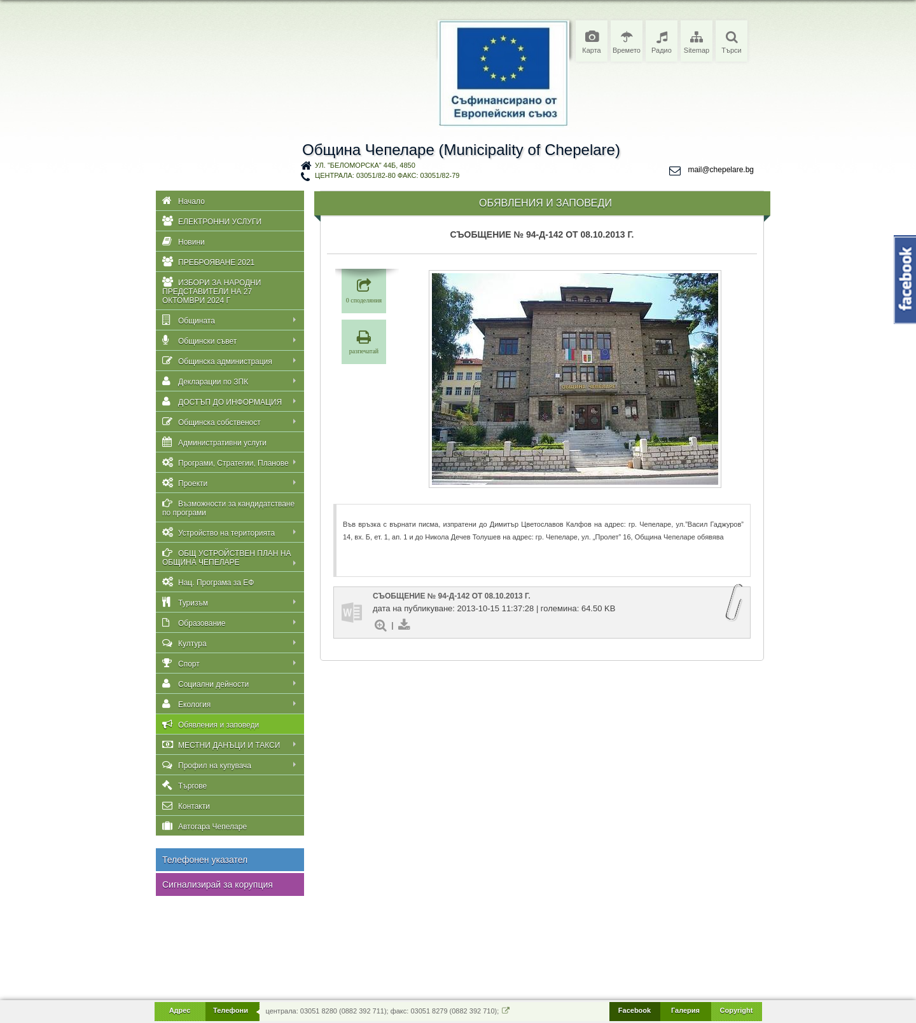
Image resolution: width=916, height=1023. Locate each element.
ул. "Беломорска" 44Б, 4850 (365, 165)
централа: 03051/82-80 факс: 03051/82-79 (387, 175)
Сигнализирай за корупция (217, 884)
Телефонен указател (204, 860)
